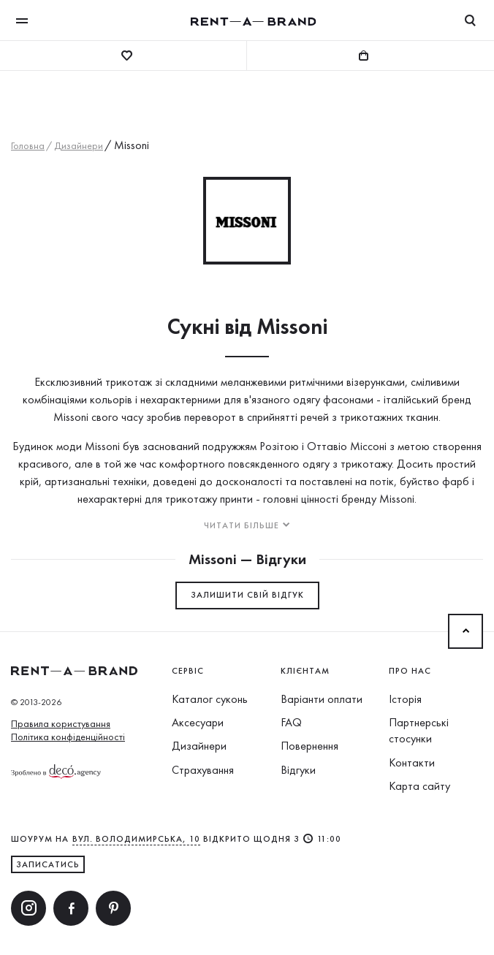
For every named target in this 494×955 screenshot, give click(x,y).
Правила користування (60, 723)
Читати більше (241, 525)
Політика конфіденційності (68, 736)
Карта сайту (419, 786)
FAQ (291, 722)
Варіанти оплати (321, 699)
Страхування (203, 769)
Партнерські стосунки (419, 730)
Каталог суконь (210, 699)
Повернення (309, 745)
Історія (405, 699)
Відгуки (298, 769)
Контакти (412, 762)
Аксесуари (198, 722)
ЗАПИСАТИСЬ (48, 864)
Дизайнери (199, 745)
